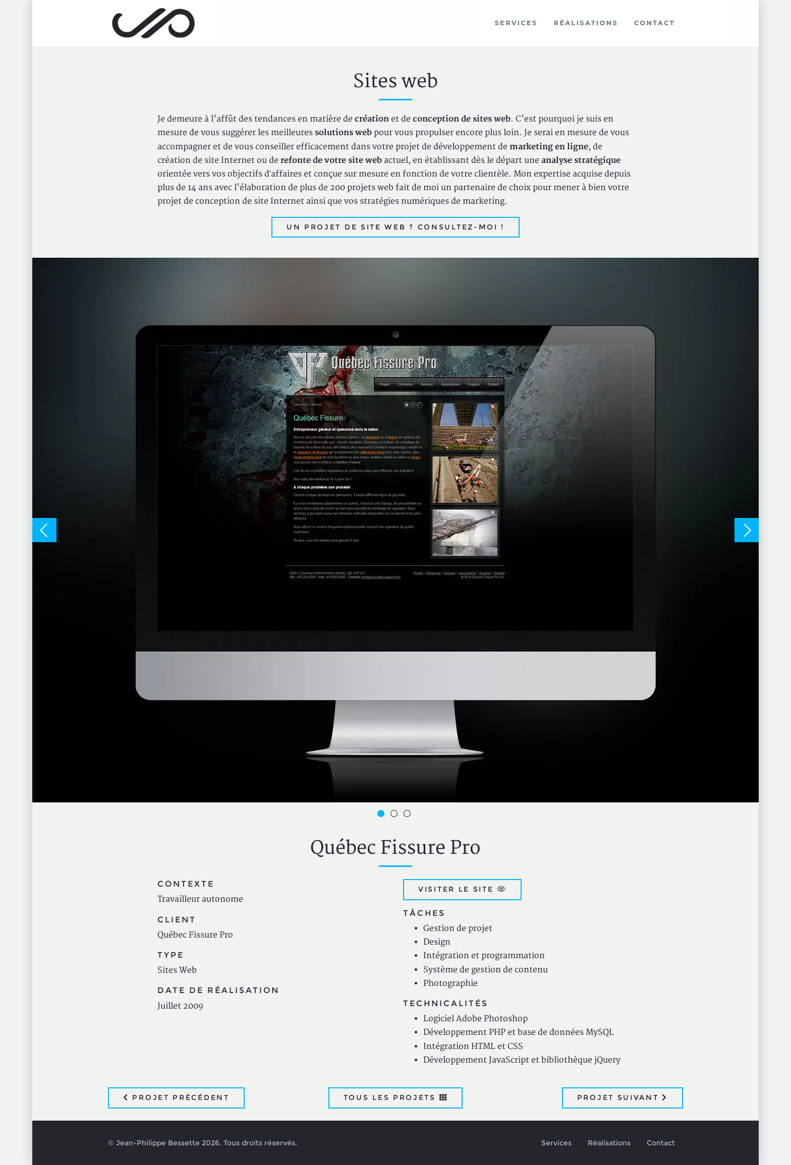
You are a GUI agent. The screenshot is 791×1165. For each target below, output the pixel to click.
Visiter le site (462, 889)
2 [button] (395, 815)
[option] (395, 530)
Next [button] (746, 530)
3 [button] (409, 815)
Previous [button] (44, 530)
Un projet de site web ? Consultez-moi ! (395, 226)
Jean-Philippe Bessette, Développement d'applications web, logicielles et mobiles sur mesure (153, 23)
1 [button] (382, 815)
